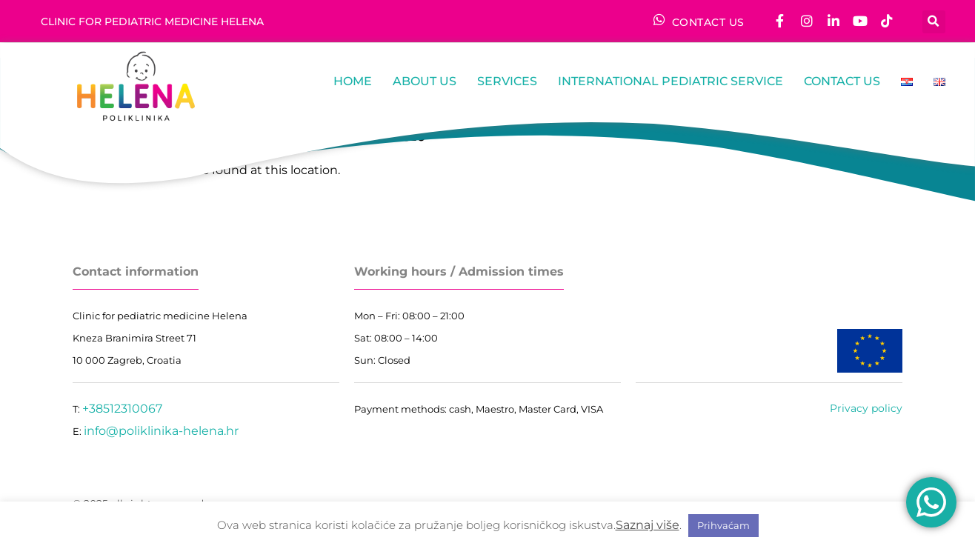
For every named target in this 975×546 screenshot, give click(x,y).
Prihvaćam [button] (723, 525)
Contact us (842, 81)
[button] (933, 21)
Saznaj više (647, 525)
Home (352, 81)
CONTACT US (708, 22)
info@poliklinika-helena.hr (161, 431)
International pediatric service (670, 81)
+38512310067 (122, 409)
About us (424, 81)
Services (507, 81)
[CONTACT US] (659, 19)
